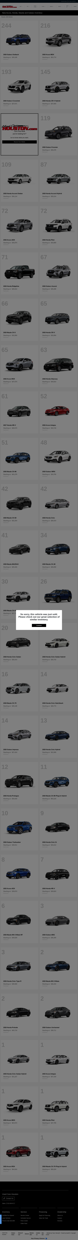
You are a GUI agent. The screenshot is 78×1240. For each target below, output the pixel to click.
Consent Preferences (0, 1219)
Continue (39, 625)
